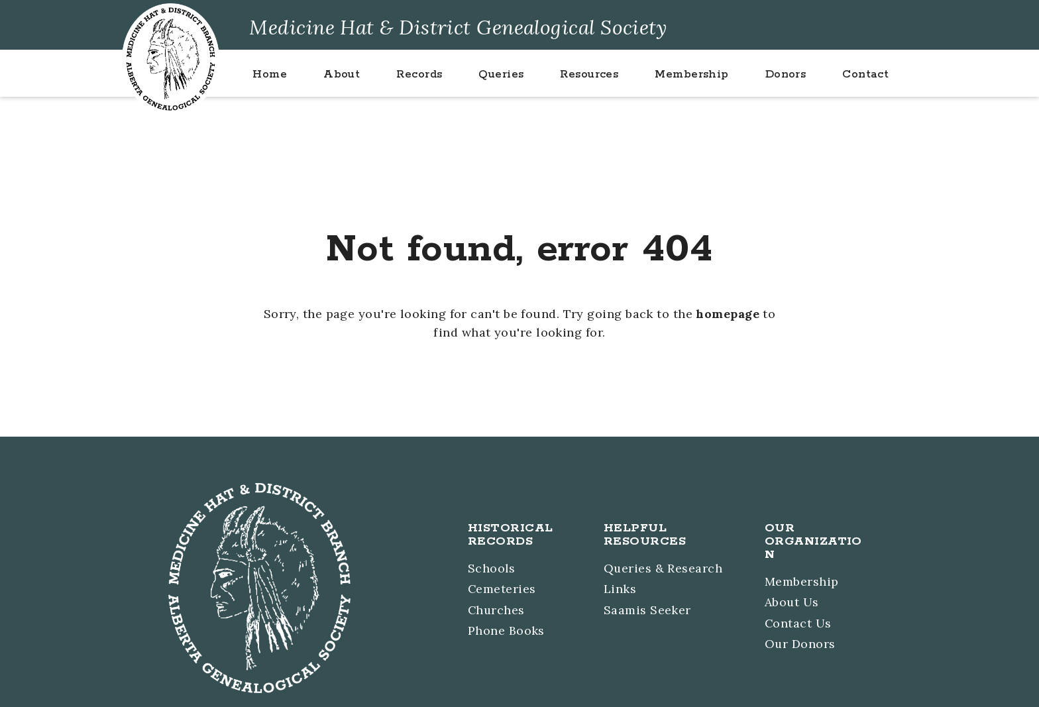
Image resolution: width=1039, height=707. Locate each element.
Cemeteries (500, 589)
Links (618, 589)
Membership (802, 582)
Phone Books (504, 630)
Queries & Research (662, 568)
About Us (792, 602)
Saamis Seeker (646, 610)
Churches (495, 610)
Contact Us (798, 623)
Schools (490, 568)
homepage (728, 313)
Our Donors (800, 643)
